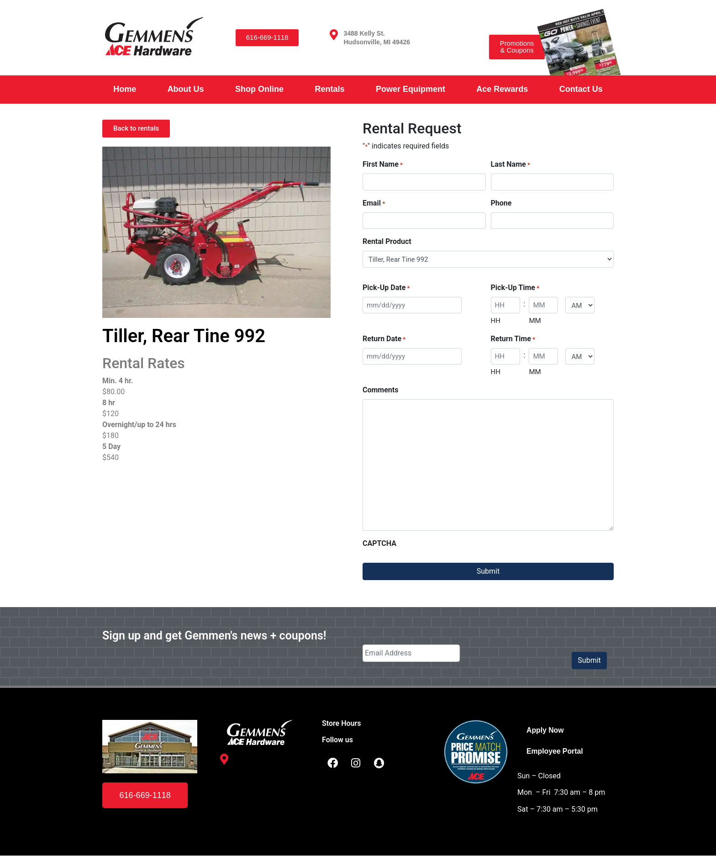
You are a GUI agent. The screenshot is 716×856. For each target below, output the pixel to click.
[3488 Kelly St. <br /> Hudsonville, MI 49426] (333, 34)
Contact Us (581, 89)
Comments (380, 390)
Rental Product (387, 241)
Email (374, 203)
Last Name (510, 164)
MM (535, 321)
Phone (501, 203)
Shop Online (259, 89)
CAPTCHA (379, 543)
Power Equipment (410, 89)
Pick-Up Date (386, 288)
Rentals (329, 89)
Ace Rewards (502, 89)
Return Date (384, 339)
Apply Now (545, 730)
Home (124, 89)
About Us (186, 89)
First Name (383, 164)
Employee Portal (555, 751)
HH (495, 321)
